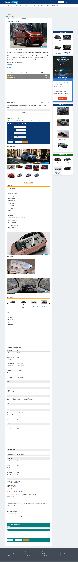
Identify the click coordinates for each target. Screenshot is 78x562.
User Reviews (23, 18)
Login (68, 2)
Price (8, 18)
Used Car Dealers (38, 5)
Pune (29, 553)
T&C (60, 558)
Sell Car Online (10, 5)
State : (9, 133)
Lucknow (28, 558)
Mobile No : (10, 130)
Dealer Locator (44, 557)
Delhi (26, 558)
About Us (61, 555)
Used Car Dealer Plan (27, 5)
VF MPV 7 (44, 306)
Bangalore (26, 557)
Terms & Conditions (20, 139)
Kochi (29, 555)
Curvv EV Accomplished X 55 (23, 307)
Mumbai (26, 553)
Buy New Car (46, 5)
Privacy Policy (64, 558)
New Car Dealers (55, 5)
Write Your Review (20, 492)
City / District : (11, 136)
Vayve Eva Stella (10, 66)
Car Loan (9, 555)
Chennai (26, 555)
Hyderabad (31, 557)
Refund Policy (64, 553)
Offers (12, 18)
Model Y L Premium (34, 306)
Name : (9, 127)
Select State (61, 2)
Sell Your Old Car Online (62, 77)
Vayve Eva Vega (10, 67)
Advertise (61, 557)
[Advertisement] (39, 10)
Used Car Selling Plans (11, 553)
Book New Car (44, 553)
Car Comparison (44, 555)
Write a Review (47, 77)
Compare (46, 75)
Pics (15, 18)
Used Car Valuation (11, 558)
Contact (64, 555)
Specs (18, 18)
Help (60, 553)
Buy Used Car (18, 5)
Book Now (25, 142)
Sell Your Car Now (62, 98)
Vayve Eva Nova (10, 64)
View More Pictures (28, 182)
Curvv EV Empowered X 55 (12, 307)
